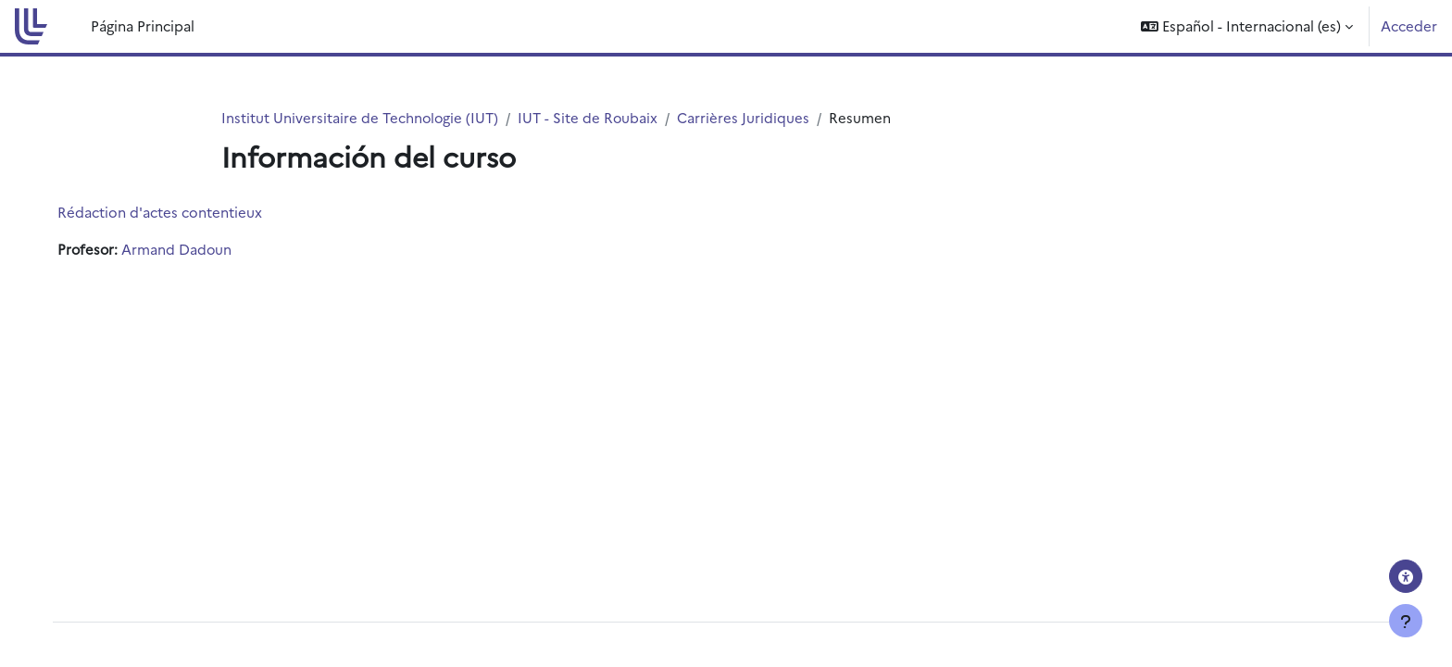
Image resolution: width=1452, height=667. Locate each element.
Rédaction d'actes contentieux (172, 212)
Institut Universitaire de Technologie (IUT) (360, 117)
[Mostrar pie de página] (1405, 620)
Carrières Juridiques (746, 117)
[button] (1247, 26)
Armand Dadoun (191, 249)
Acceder (1409, 25)
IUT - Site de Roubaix (589, 117)
